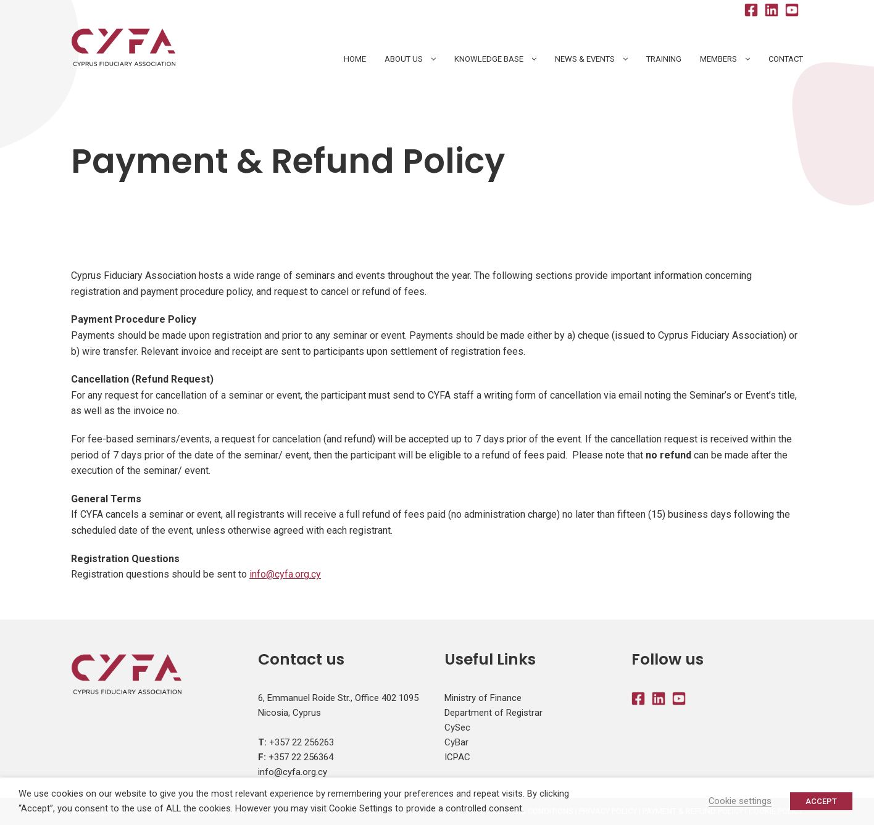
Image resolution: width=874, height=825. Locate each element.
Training (663, 59)
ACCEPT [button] (821, 801)
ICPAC (457, 757)
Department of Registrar (493, 712)
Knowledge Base (488, 59)
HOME (355, 59)
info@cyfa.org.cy (285, 574)
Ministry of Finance (483, 697)
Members (718, 59)
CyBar (456, 742)
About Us (404, 59)
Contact (785, 59)
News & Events (585, 59)
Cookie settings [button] (740, 800)
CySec (457, 727)
